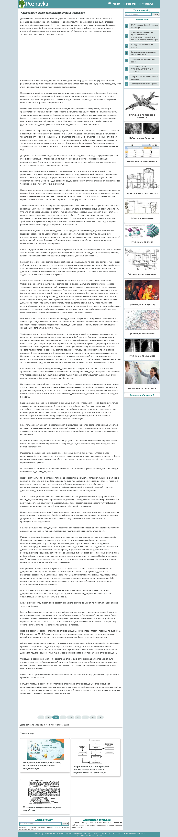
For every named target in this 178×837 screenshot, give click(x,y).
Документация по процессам (144, 83)
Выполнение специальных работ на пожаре (143, 53)
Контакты (147, 3)
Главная (115, 3)
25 (85, 717)
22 (63, 717)
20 (48, 717)
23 (71, 717)
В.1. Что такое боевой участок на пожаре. (144, 26)
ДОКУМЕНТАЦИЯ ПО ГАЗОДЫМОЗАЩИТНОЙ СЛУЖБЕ (142, 69)
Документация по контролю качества (144, 77)
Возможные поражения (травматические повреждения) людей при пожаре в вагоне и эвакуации (144, 36)
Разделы (131, 3)
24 (78, 717)
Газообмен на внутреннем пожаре (143, 60)
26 (93, 717)
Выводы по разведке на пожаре (142, 45)
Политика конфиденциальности (133, 834)
